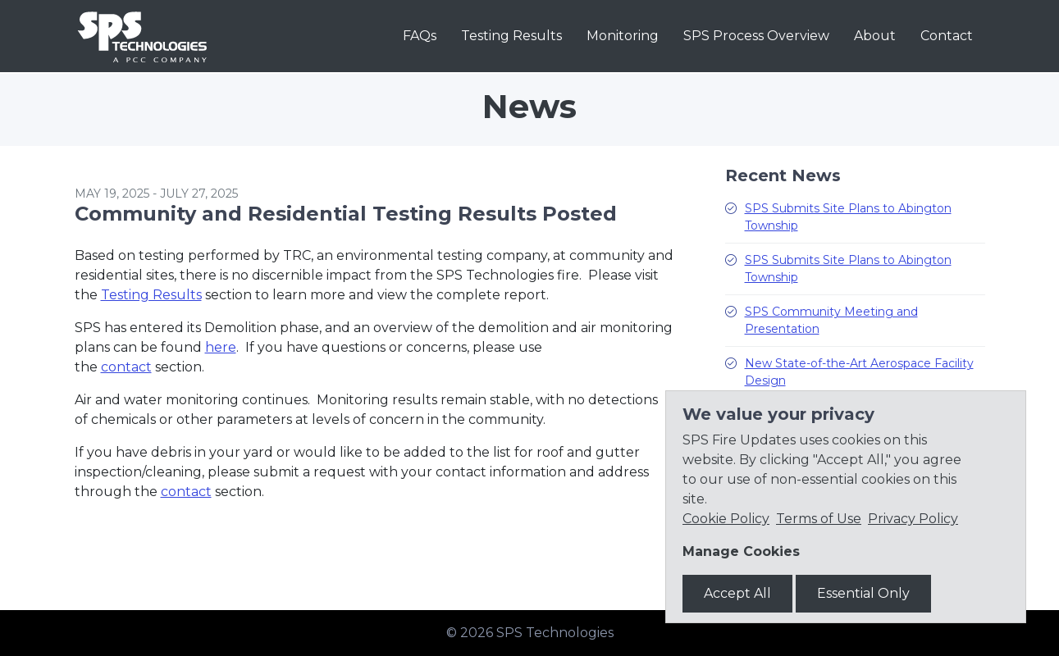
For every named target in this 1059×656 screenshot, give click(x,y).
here (220, 347)
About (875, 35)
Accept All (737, 593)
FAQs (419, 35)
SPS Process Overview (756, 35)
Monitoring (623, 35)
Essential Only (863, 593)
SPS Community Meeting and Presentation (831, 320)
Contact (946, 35)
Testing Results (511, 35)
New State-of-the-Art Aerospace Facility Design (859, 372)
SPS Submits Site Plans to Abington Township (848, 217)
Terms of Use (818, 518)
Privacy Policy (913, 518)
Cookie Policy (725, 518)
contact (126, 367)
